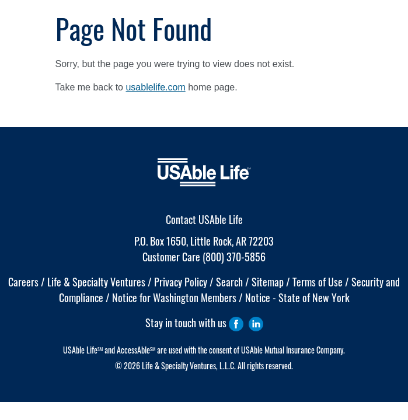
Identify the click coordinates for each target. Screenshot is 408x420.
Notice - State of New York (297, 297)
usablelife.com (155, 87)
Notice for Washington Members (174, 297)
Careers (23, 281)
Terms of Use (317, 281)
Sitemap (268, 281)
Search (229, 281)
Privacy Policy (180, 281)
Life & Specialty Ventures (96, 281)
